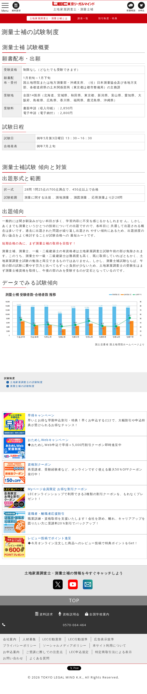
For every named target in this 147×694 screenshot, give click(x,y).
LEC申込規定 (79, 652)
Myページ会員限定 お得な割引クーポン (58, 489)
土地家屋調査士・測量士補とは (49, 18)
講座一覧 (82, 18)
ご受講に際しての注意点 (44, 652)
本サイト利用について (109, 645)
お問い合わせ (13, 658)
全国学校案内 (99, 614)
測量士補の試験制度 (22, 386)
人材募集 (29, 639)
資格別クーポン (39, 464)
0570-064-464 (74, 625)
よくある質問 (39, 658)
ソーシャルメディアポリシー (65, 645)
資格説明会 (71, 614)
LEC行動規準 (78, 639)
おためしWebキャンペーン (48, 440)
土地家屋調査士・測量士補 (73, 9)
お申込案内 (11, 652)
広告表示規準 (104, 639)
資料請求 (46, 614)
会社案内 (9, 639)
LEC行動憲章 (52, 639)
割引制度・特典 (107, 18)
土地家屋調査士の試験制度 (26, 382)
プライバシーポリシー (20, 645)
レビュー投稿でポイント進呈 (49, 538)
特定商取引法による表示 (113, 652)
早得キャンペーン (41, 415)
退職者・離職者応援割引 (46, 513)
